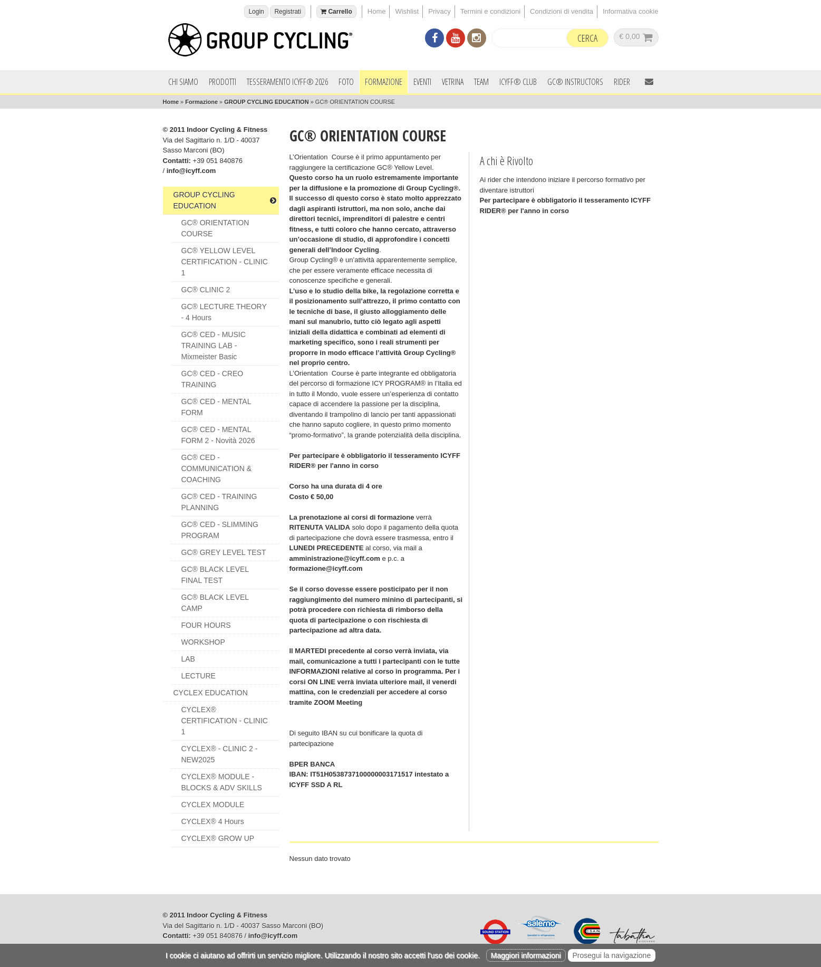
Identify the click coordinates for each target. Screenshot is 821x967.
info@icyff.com (191, 171)
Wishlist (407, 11)
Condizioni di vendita (561, 11)
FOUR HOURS (206, 625)
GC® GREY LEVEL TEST (223, 552)
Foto (346, 82)
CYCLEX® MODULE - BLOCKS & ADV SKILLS (221, 782)
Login (256, 11)
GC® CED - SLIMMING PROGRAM (219, 530)
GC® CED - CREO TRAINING (212, 379)
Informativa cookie (631, 11)
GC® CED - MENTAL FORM (216, 407)
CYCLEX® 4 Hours (212, 821)
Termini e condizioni (490, 11)
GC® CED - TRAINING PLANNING (219, 502)
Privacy (439, 11)
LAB (188, 659)
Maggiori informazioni (526, 955)
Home (377, 11)
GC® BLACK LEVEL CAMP (215, 602)
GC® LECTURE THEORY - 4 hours (224, 312)
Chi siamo (183, 82)
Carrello (336, 11)
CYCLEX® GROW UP (218, 838)
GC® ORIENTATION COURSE (215, 228)
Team (481, 82)
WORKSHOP (203, 642)
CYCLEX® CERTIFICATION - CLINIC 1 (224, 720)
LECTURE (198, 676)
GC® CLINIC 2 (205, 289)
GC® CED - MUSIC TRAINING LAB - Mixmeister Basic (213, 345)
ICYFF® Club (518, 82)
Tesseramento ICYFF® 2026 (287, 82)
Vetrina (452, 82)
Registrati (287, 11)
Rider (622, 82)
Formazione (383, 82)
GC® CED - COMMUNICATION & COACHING (216, 468)
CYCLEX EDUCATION (210, 692)
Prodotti (222, 82)
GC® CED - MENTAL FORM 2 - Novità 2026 (218, 435)
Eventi (422, 82)
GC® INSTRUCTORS (575, 82)
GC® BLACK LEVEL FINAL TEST (215, 575)
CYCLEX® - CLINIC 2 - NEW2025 (219, 754)
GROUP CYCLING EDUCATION (266, 102)
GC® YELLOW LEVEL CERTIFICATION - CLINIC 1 (224, 261)
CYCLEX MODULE (213, 804)
